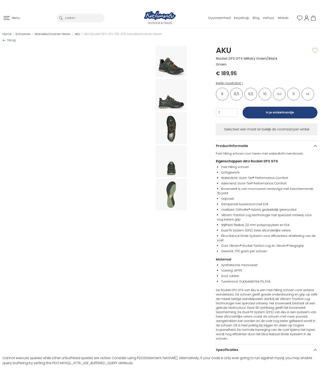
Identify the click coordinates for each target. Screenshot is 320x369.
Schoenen (23, 34)
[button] (306, 17)
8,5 (236, 93)
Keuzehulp (241, 18)
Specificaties (227, 349)
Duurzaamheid (219, 18)
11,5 (308, 94)
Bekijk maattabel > (229, 83)
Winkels (283, 18)
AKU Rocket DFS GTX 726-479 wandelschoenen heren (123, 34)
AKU (77, 34)
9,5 (250, 93)
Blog (256, 18)
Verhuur (268, 18)
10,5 (279, 94)
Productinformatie (232, 145)
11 (294, 93)
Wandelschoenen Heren (53, 34)
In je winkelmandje (280, 114)
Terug (11, 40)
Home (7, 34)
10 (264, 93)
